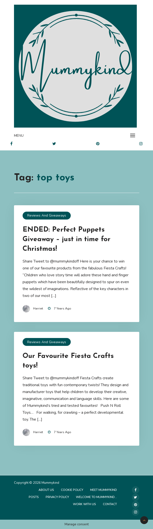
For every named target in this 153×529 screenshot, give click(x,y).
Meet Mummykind (103, 490)
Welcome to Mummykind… (96, 497)
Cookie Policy (72, 490)
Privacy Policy (57, 497)
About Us (46, 490)
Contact (110, 504)
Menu (19, 135)
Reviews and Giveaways (46, 215)
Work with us (84, 504)
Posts (34, 497)
